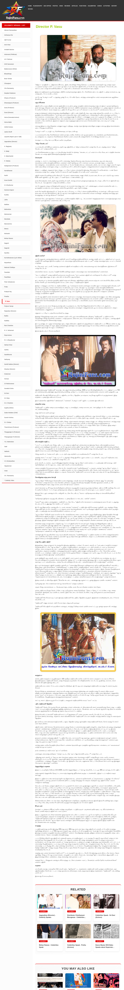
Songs (99, 6)
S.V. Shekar (7, 422)
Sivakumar (7, 374)
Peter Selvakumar (9, 282)
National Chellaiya (9, 267)
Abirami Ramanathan (10, 30)
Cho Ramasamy (9, 88)
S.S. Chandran (8, 403)
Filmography (37, 6)
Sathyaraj (7, 359)
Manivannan (7, 214)
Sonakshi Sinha (8, 388)
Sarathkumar (8, 354)
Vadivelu (6, 451)
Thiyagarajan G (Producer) (12, 432)
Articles (75, 6)
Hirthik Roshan (8, 127)
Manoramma (8, 224)
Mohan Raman (8, 238)
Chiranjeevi (7, 83)
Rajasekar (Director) (10, 311)
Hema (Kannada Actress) (11, 117)
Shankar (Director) (9, 369)
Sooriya (6, 379)
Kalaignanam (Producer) (11, 166)
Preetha (6, 296)
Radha (6, 316)
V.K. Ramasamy (9, 475)
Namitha (6, 253)
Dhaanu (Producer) (10, 98)
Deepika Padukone (9, 93)
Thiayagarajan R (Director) (12, 437)
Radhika (6, 320)
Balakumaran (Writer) (10, 69)
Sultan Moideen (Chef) (11, 412)
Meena (6, 228)
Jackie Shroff (8, 132)
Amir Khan (7, 44)
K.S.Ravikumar (8, 185)
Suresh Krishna (8, 417)
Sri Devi (6, 393)
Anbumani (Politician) (10, 54)
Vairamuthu (7, 456)
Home (30, 6)
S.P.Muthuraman (9, 383)
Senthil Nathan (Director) (11, 364)
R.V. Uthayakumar (9, 340)
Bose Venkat (8, 78)
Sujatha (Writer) (9, 408)
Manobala (7, 219)
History (114, 6)
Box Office (47, 6)
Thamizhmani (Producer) (11, 427)
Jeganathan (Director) (10, 141)
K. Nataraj (7, 161)
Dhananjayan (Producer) (11, 103)
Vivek (5, 471)
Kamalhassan (8, 170)
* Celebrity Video (9, 480)
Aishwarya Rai (8, 35)
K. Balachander (8, 156)
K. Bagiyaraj (7, 146)
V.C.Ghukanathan (9, 461)
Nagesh (6, 243)
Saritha (6, 349)
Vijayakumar (8, 466)
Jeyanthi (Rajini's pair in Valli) (12, 136)
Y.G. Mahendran (9, 441)
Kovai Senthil (8, 180)
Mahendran (7, 209)
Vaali (5, 446)
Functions (82, 6)
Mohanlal (7, 233)
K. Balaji (6, 151)
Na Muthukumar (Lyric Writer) (13, 257)
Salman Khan (8, 345)
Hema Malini (8, 122)
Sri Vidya (7, 398)
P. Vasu (7, 301)
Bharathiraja (7, 74)
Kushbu (6, 195)
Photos (55, 6)
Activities (106, 6)
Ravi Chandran (8, 325)
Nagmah (6, 248)
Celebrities (92, 6)
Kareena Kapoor (9, 190)
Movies (30, 9)
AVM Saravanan (9, 64)
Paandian (7, 272)
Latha (6, 199)
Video (61, 6)
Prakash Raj (7, 291)
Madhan (6, 204)
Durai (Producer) (9, 107)
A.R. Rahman (8, 59)
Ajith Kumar (7, 40)
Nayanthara (7, 262)
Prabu (6, 287)
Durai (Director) (8, 112)
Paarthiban (7, 277)
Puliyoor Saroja (8, 306)
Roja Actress (8, 335)
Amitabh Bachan (9, 49)
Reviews (67, 6)
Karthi (6, 175)
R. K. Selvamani (9, 330)
